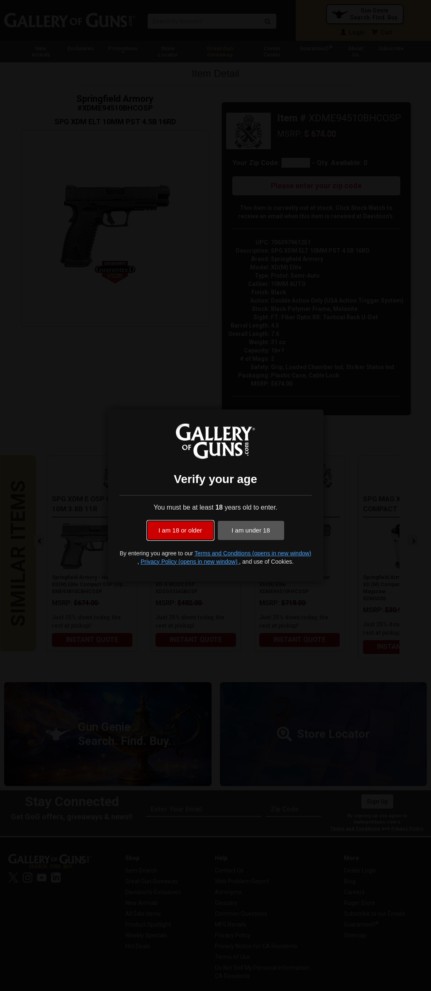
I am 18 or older (180, 530)
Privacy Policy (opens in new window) (190, 561)
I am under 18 (250, 530)
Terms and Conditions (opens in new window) (253, 553)
